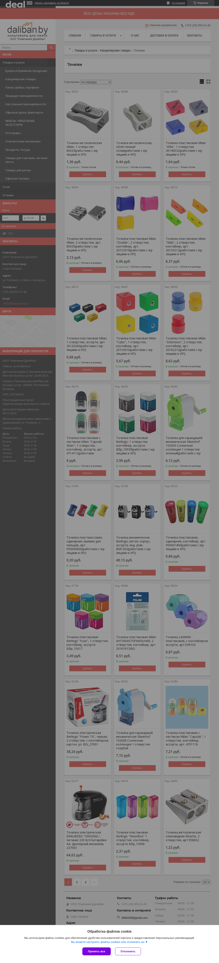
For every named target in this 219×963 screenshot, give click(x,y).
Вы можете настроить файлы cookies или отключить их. (108, 942)
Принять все (96, 951)
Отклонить (128, 951)
